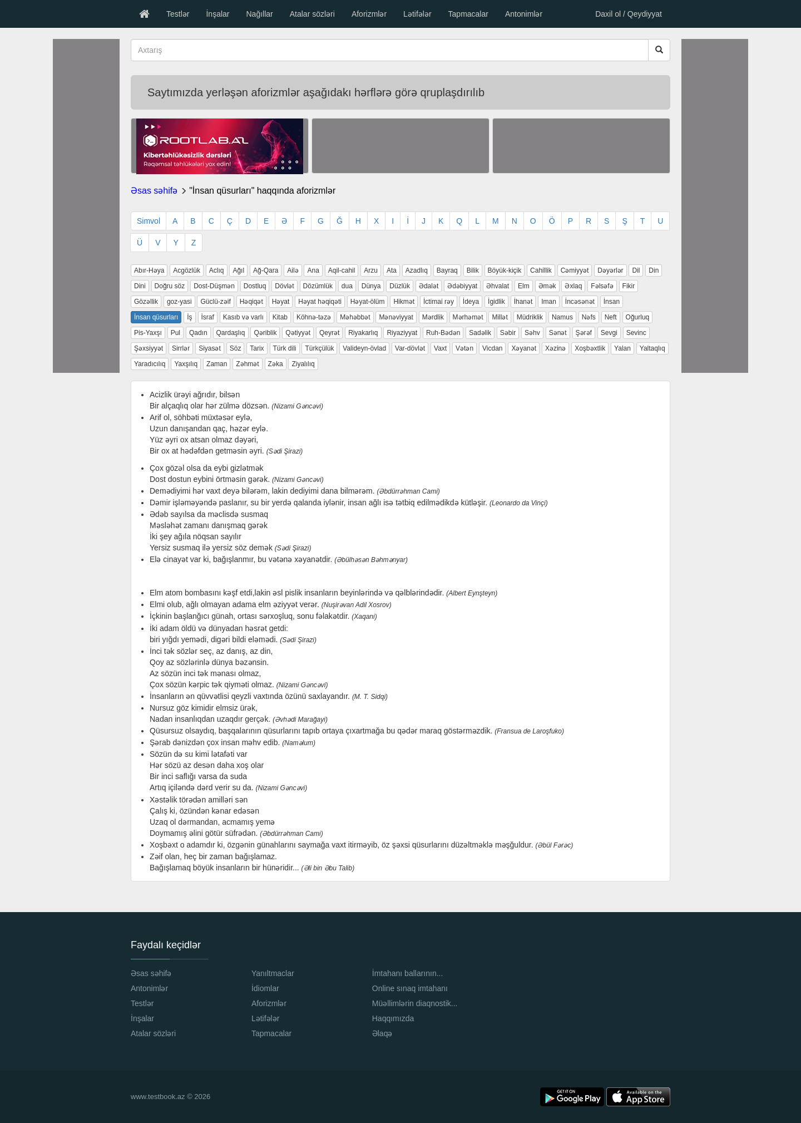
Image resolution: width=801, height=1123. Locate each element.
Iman (548, 302)
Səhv (532, 333)
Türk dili (284, 348)
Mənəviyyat (396, 317)
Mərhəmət (468, 317)
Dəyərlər (610, 270)
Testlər (177, 13)
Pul (175, 333)
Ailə (292, 270)
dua (347, 286)
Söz (235, 348)
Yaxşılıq (185, 364)
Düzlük (399, 286)
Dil (636, 270)
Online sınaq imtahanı (410, 988)
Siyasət (210, 348)
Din (654, 270)
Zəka (275, 364)
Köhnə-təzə (313, 317)
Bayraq (447, 270)
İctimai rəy (438, 302)
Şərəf (584, 333)
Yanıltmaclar (272, 973)
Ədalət (428, 286)
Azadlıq (417, 270)
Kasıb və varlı (243, 317)
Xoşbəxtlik (590, 348)
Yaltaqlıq (652, 348)
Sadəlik (480, 333)
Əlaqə (382, 1033)
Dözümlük (318, 286)
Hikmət (403, 302)
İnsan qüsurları (156, 317)
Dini (140, 286)
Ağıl (238, 270)
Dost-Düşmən (214, 286)
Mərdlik (433, 317)
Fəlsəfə (602, 286)
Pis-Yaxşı (148, 333)
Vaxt (440, 348)
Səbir (508, 333)
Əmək (547, 286)
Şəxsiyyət (148, 348)
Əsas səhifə (154, 190)
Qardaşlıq (230, 333)
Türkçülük (319, 348)
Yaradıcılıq (149, 364)
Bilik (473, 270)
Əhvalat (497, 286)
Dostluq (255, 286)
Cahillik (541, 270)
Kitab (280, 317)
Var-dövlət (410, 348)
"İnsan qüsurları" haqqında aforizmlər (262, 190)
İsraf (207, 317)
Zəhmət (247, 364)
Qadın (198, 333)
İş (189, 317)
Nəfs (589, 317)
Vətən (464, 348)
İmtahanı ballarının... (407, 973)
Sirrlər (181, 348)
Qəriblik (265, 333)
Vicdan (492, 348)
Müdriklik (530, 317)
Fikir (628, 286)
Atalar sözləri (312, 13)
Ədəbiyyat (462, 286)
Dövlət (284, 286)
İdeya (471, 302)
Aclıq (216, 270)
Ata (392, 270)
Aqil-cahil (341, 270)
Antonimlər (523, 13)
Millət (499, 317)
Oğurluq (638, 317)
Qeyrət (329, 333)
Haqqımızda (393, 1018)
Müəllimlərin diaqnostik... (415, 1003)
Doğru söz (170, 286)
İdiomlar (265, 988)
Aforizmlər (369, 13)
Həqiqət (251, 302)
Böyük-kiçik (505, 270)
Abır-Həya (149, 270)
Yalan (622, 348)
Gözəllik (146, 302)
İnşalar (217, 13)
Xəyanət (523, 348)
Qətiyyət (297, 333)
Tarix (257, 348)
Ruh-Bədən (443, 333)
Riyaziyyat (402, 333)
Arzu (371, 270)
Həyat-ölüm (367, 302)
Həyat (281, 302)
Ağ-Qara (265, 270)
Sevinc (636, 333)
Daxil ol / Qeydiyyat (628, 13)
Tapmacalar (468, 13)
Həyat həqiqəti (320, 302)
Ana (313, 270)
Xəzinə (555, 348)
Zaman (216, 364)
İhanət (523, 302)
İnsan (612, 302)
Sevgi (609, 333)
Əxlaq (573, 286)
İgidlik (496, 302)
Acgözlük (186, 270)
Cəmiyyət (575, 270)
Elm (524, 286)
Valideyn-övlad (364, 348)
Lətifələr (417, 13)
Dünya (371, 286)
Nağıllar (259, 13)
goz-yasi (179, 302)
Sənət (558, 333)
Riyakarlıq (363, 333)
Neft (611, 317)
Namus (562, 317)
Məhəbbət (355, 317)
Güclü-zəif (215, 302)
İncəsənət (580, 302)
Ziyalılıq (302, 364)
